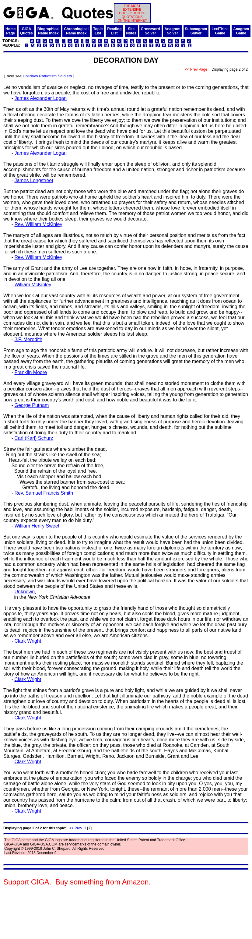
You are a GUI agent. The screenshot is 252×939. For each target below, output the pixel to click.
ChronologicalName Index (76, 31)
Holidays (30, 76)
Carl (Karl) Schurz (33, 438)
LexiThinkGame (220, 31)
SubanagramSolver (196, 31)
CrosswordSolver (150, 31)
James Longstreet (33, 180)
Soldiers (65, 76)
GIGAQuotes (26, 31)
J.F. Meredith (28, 339)
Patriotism (48, 76)
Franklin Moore (30, 372)
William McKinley (32, 284)
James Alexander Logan (40, 98)
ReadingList (114, 31)
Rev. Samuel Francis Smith (43, 493)
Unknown (24, 591)
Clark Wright (27, 641)
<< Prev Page (196, 69)
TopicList (98, 31)
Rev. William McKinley (38, 224)
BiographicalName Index (48, 31)
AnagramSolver (172, 31)
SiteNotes (131, 31)
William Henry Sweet (36, 525)
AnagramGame (241, 31)
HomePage (10, 31)
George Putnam (31, 405)
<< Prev (75, 828)
